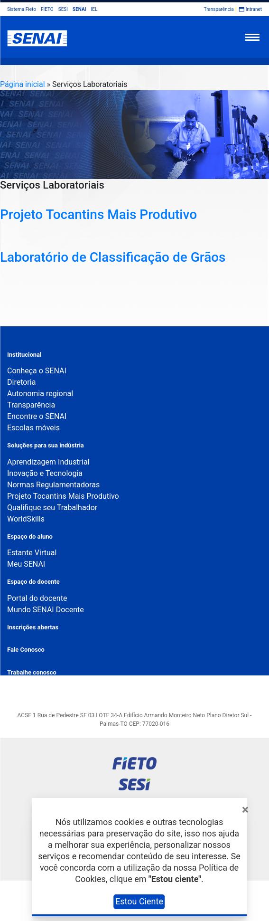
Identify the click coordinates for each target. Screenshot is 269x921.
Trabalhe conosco (31, 672)
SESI (63, 9)
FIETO (47, 9)
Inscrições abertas (32, 627)
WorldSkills (26, 518)
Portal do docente (37, 598)
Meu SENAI (26, 564)
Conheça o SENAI (36, 370)
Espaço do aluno (30, 536)
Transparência (219, 9)
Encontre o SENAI (36, 416)
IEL (94, 9)
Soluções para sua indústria (45, 445)
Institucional (24, 354)
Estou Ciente (139, 901)
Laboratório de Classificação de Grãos (113, 257)
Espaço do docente (33, 581)
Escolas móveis (33, 427)
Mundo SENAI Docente (45, 609)
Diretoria (21, 382)
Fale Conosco (26, 649)
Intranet (254, 9)
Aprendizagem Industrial (48, 461)
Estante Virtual (31, 552)
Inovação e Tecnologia (45, 473)
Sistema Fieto (21, 9)
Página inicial (22, 84)
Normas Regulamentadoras (53, 484)
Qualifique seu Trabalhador (52, 507)
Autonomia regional (40, 393)
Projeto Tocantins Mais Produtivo (98, 214)
